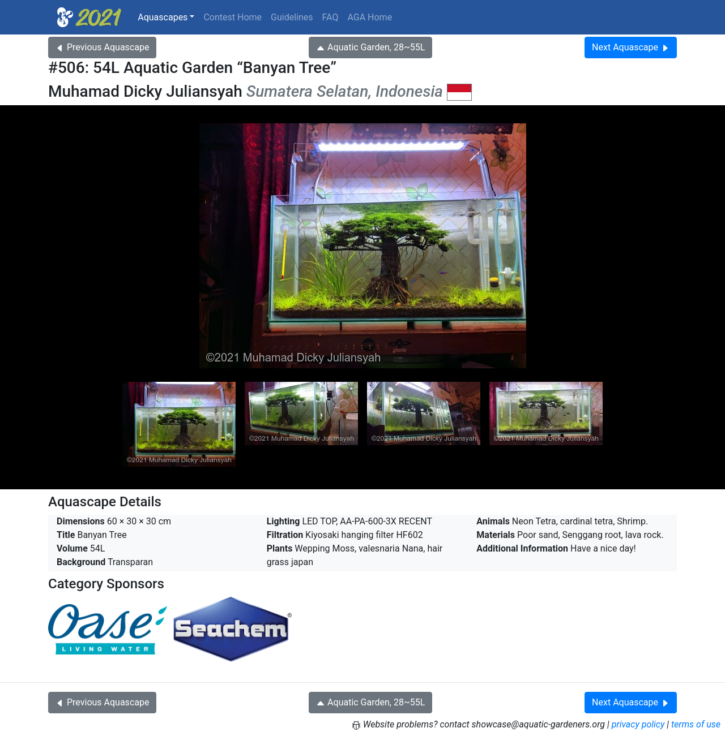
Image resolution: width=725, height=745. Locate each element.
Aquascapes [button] (162, 17)
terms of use (695, 724)
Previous (102, 47)
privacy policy (638, 724)
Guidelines (292, 17)
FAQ (330, 17)
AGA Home (369, 17)
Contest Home (232, 17)
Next (630, 47)
